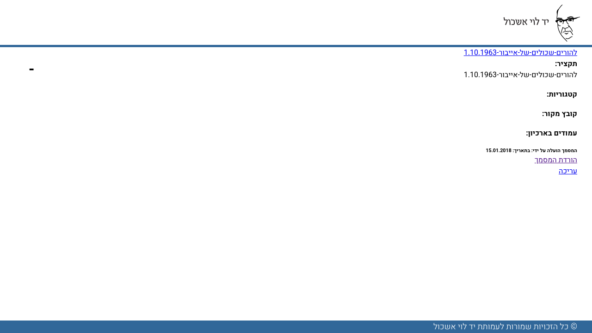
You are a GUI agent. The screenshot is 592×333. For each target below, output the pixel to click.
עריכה (568, 171)
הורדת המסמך (556, 160)
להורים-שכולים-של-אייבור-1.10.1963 (520, 52)
